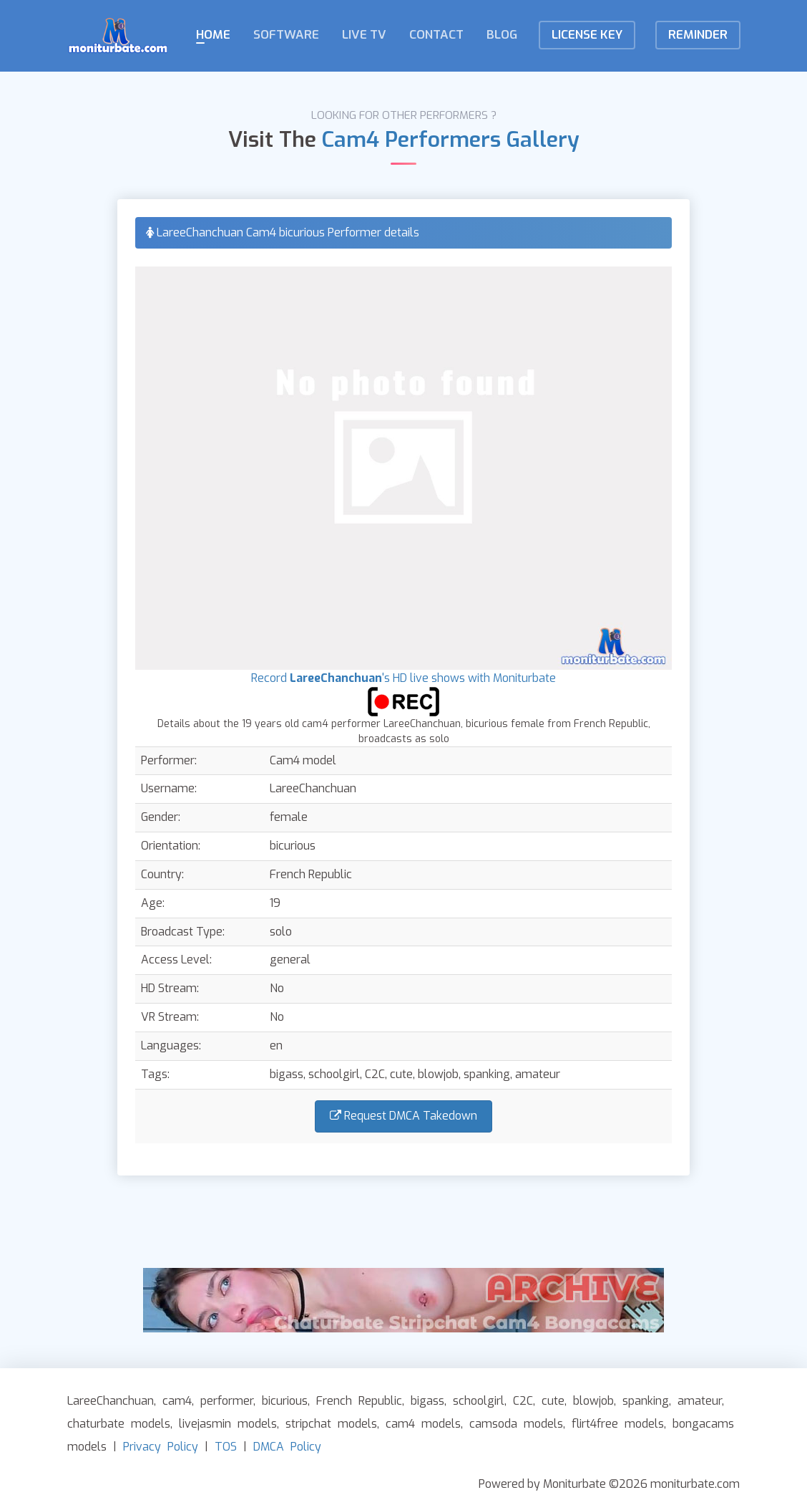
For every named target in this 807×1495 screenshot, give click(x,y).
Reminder (698, 35)
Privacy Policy (160, 1446)
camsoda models (516, 1423)
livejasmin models (228, 1423)
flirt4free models (618, 1423)
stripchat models (331, 1423)
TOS (226, 1446)
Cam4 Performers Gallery (450, 139)
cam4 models (423, 1423)
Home (213, 35)
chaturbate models (118, 1423)
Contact (436, 35)
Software (286, 35)
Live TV (364, 35)
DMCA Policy (287, 1446)
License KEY (587, 35)
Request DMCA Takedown (403, 1115)
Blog (501, 35)
